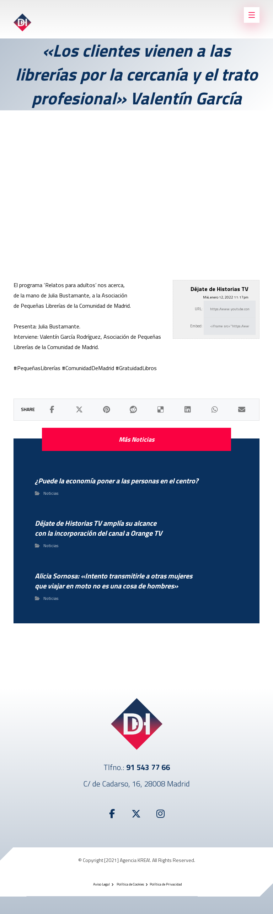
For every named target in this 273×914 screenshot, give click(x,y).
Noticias (50, 493)
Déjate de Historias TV (219, 289)
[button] (52, 410)
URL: (199, 309)
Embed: (196, 326)
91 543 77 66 (148, 767)
